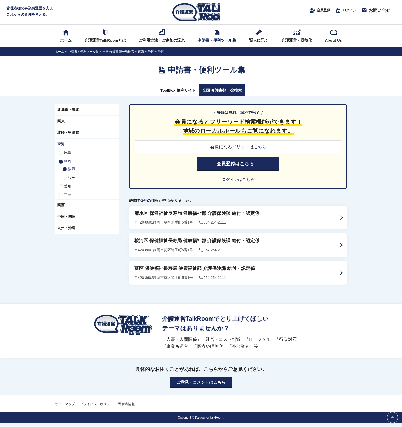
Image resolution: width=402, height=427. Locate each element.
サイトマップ (65, 408)
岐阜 (67, 157)
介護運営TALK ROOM (201, 13)
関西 (61, 209)
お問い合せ (375, 12)
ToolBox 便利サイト (173, 94)
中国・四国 (66, 220)
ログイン (343, 12)
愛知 (67, 190)
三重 (67, 199)
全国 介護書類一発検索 (226, 94)
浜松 (71, 181)
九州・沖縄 (66, 232)
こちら (260, 151)
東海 (61, 148)
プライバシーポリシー (96, 408)
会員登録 (313, 12)
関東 (61, 125)
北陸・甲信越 (68, 136)
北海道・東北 (68, 114)
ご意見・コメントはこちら (201, 386)
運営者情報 (126, 408)
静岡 (67, 165)
